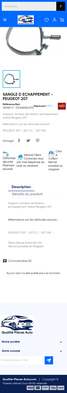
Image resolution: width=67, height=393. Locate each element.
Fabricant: (40, 106)
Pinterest (37, 140)
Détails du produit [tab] (27, 194)
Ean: (17, 104)
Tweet (28, 140)
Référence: (9, 104)
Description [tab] (21, 187)
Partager (19, 140)
